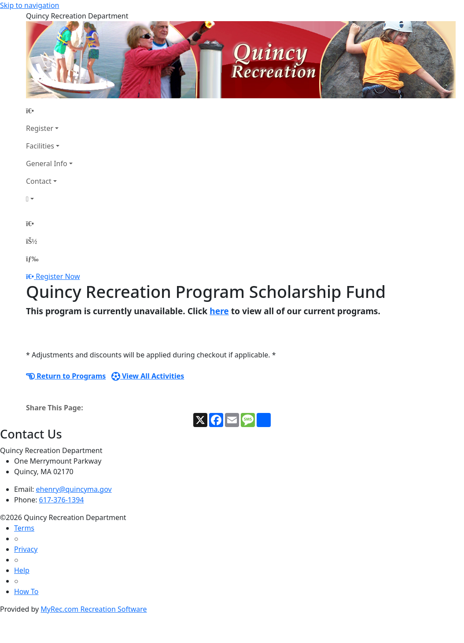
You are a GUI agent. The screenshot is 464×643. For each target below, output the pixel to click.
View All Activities (147, 376)
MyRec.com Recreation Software (94, 609)
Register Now (58, 276)
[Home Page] (49, 110)
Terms (24, 528)
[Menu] (32, 259)
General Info (46, 163)
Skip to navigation (29, 5)
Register (39, 128)
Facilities (40, 146)
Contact (39, 181)
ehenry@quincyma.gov (74, 489)
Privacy (25, 549)
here (219, 311)
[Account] (49, 199)
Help (21, 570)
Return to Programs (66, 376)
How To (26, 591)
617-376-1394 (61, 500)
